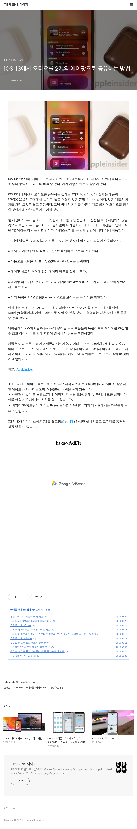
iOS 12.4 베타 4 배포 (21, 638)
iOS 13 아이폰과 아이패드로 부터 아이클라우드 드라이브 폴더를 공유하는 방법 (52, 634)
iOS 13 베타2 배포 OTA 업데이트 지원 (30, 629)
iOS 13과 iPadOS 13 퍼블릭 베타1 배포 (31, 621)
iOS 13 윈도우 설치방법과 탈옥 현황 (29, 642)
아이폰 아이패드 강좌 (20, 609)
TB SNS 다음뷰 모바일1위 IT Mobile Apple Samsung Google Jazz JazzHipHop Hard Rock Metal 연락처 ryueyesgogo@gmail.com (61, 771)
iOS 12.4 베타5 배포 (20, 625)
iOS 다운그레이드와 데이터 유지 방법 (30, 647)
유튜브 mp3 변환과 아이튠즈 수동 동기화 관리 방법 (37, 651)
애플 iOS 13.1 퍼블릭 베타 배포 (26, 616)
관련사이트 (9, 807)
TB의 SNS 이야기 (16, 5)
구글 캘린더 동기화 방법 (23, 655)
